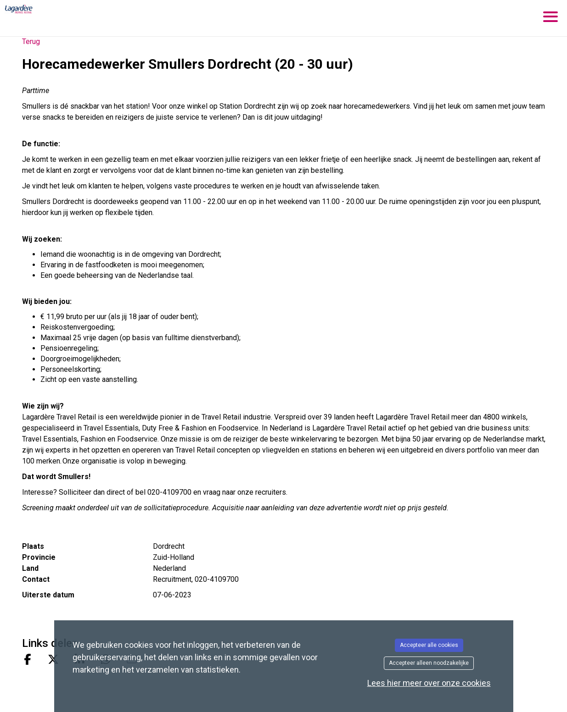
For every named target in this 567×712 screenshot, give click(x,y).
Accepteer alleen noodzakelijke (429, 663)
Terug (31, 41)
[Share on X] (53, 660)
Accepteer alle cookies (429, 645)
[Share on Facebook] (27, 660)
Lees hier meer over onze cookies (429, 683)
